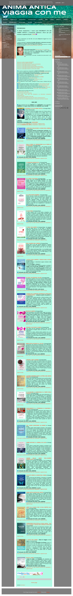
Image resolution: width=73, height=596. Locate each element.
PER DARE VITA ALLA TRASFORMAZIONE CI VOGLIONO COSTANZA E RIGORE (32, 98)
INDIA (46, 19)
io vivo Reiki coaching (33, 77)
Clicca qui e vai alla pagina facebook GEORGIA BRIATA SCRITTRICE (30, 66)
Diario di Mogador (38, 22)
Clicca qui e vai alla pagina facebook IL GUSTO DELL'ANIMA (28, 68)
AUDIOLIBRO (35, 122)
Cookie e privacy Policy (7, 39)
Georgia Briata (22, 19)
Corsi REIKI (41, 76)
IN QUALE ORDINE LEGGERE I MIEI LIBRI (34, 45)
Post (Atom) (22, 585)
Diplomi (47, 49)
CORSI (33, 34)
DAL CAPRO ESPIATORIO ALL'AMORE (36, 425)
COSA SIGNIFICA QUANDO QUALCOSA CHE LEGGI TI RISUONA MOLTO (31, 97)
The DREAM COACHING (44, 72)
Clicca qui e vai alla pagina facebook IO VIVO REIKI (26, 65)
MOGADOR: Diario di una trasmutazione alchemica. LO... (63, 68)
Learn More (58, 2)
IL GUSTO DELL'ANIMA (32, 539)
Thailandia (65, 19)
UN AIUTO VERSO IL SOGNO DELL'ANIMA (36, 475)
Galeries (39, 592)
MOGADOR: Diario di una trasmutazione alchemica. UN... (63, 65)
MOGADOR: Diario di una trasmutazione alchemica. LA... (63, 83)
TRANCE (18, 82)
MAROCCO (58, 19)
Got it (63, 2)
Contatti (5, 22)
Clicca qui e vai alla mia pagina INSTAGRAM (25, 62)
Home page (5, 19)
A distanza (36, 75)
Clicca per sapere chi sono (40, 49)
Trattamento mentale (38, 79)
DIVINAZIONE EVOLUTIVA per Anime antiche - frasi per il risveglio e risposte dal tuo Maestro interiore (38, 524)
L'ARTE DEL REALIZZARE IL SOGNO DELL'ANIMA (38, 128)
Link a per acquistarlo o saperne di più (31, 124)
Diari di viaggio (22, 22)
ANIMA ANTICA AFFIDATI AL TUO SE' (34, 343)
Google (3, 40)
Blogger (48, 592)
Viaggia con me (13, 19)
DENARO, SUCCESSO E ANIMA (33, 327)
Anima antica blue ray (38, 74)
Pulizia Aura (35, 80)
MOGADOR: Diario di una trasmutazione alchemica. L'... (63, 90)
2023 (57, 101)
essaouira (6, 44)
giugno (58, 62)
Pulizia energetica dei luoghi (44, 83)
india (5, 45)
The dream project (32, 19)
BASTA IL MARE (30, 557)
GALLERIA (30, 22)
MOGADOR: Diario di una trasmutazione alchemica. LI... (63, 93)
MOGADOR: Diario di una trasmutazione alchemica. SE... (63, 72)
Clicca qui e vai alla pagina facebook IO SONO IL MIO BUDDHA (29, 64)
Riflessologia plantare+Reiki (44, 84)
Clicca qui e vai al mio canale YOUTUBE (24, 63)
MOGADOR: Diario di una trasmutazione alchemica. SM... (63, 79)
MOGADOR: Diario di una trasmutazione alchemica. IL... (63, 76)
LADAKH (52, 19)
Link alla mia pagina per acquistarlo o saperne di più (31, 123)
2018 (57, 103)
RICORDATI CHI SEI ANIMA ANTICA (33, 108)
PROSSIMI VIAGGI (12, 22)
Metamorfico (48, 87)
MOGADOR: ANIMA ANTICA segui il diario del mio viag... (63, 99)
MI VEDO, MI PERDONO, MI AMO (34, 277)
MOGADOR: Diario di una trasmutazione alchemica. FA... (63, 87)
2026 (57, 61)
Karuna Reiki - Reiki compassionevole (40, 88)
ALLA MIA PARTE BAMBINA (33, 194)
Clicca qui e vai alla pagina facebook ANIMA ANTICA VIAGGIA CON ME (30, 67)
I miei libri (41, 19)
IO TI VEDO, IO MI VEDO (32, 178)
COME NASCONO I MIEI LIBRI (23, 91)
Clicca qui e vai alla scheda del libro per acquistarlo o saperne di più (32, 158)
